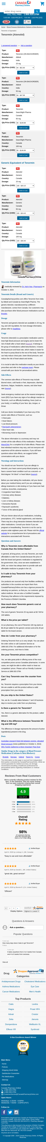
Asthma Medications (11, 987)
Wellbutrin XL (35, 1024)
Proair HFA (35, 1009)
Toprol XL (29, 757)
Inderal (21, 757)
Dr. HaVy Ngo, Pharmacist (32, 287)
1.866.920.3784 (31, 14)
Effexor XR (11, 1029)
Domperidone (11, 1024)
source (29, 344)
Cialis (11, 1004)
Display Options (16, 911)
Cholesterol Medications (34, 981)
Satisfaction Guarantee (10, 1073)
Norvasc (13, 757)
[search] (37, 11)
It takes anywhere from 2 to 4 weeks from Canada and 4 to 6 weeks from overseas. (24, 953)
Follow (4, 945)
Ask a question (26, 45)
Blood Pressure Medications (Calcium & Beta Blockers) (25, 27)
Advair (11, 1014)
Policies (5, 1067)
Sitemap (5, 1080)
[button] (8, 957)
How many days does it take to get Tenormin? (18, 943)
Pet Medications (8, 1077)
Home (3, 27)
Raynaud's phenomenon (11, 427)
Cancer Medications (11, 992)
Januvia (35, 1019)
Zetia (11, 1019)
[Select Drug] (25, 67)
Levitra (35, 1004)
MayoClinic (5, 445)
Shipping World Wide (10, 1070)
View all (5, 962)
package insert (27, 367)
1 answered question (9, 45)
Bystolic (4, 314)
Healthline (16, 329)
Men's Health (35, 992)
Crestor (35, 1014)
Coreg (37, 757)
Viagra (11, 1009)
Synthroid (35, 1029)
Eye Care (35, 987)
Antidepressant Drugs (11, 981)
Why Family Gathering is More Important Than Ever (20, 747)
